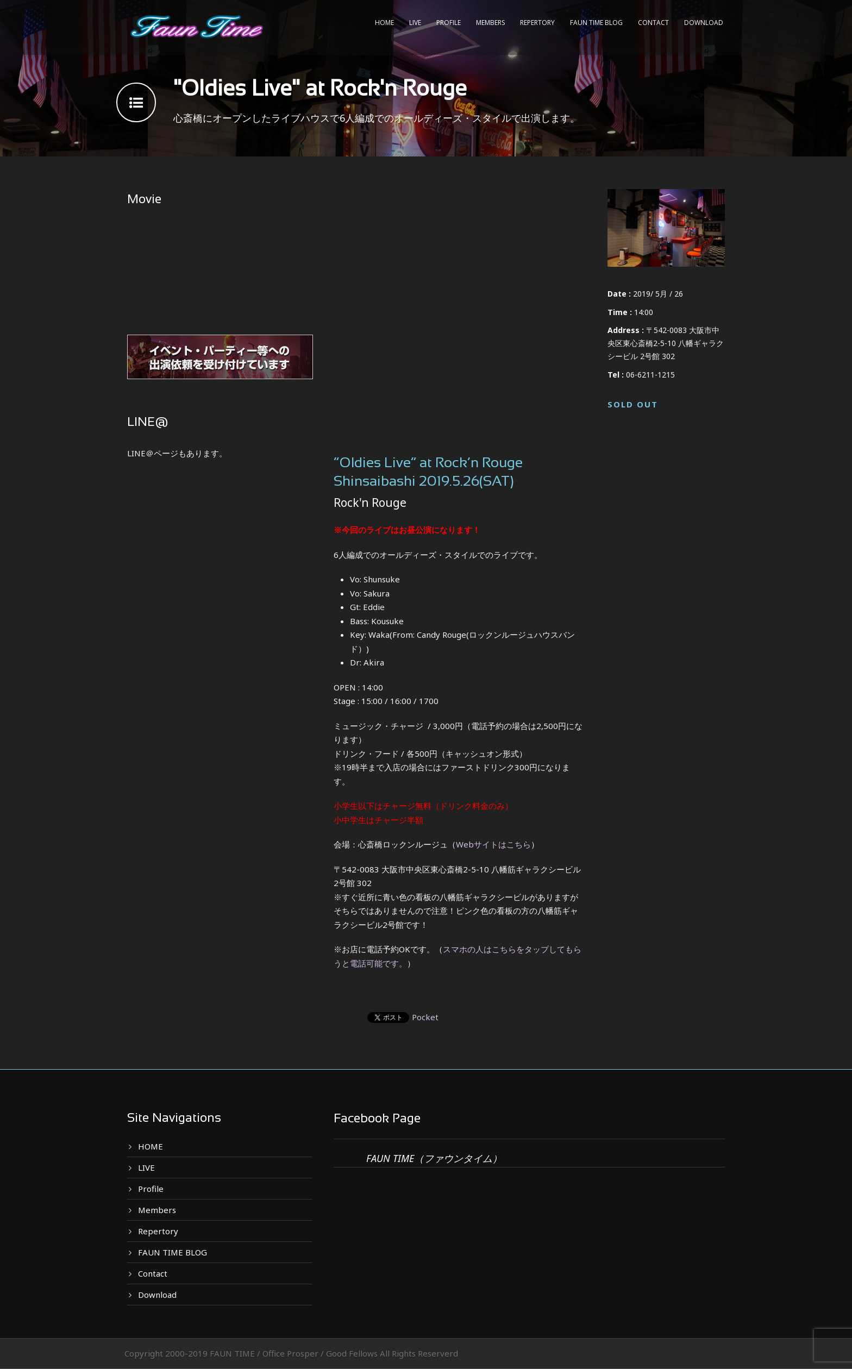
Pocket (425, 1017)
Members (490, 22)
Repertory (537, 22)
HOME (384, 22)
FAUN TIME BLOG (596, 22)
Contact (653, 22)
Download (703, 22)
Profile (448, 22)
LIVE (415, 22)
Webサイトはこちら (493, 844)
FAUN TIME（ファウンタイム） (434, 1158)
